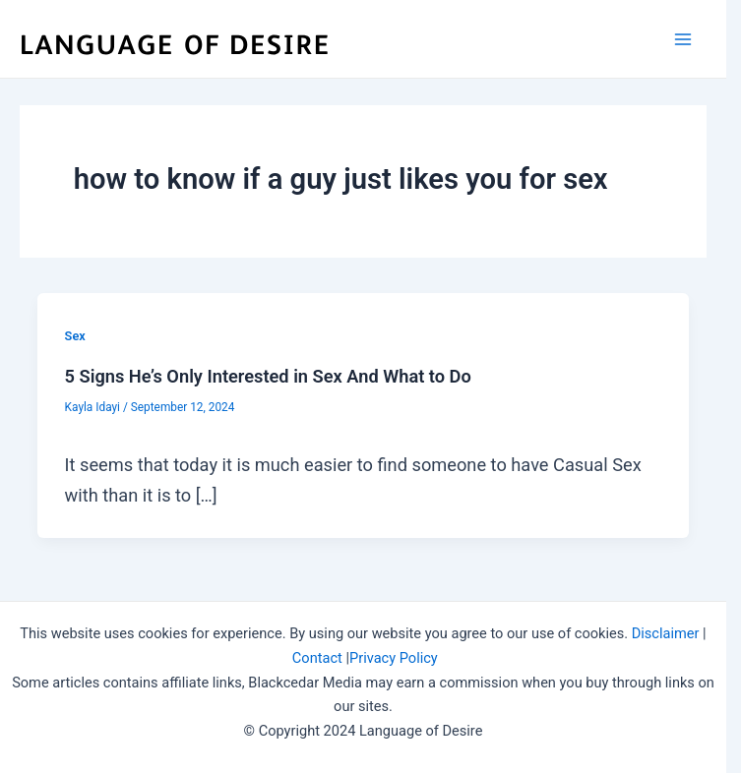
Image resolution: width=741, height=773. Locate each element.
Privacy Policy (393, 658)
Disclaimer (666, 633)
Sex (75, 335)
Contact (317, 658)
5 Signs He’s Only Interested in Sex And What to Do (268, 376)
